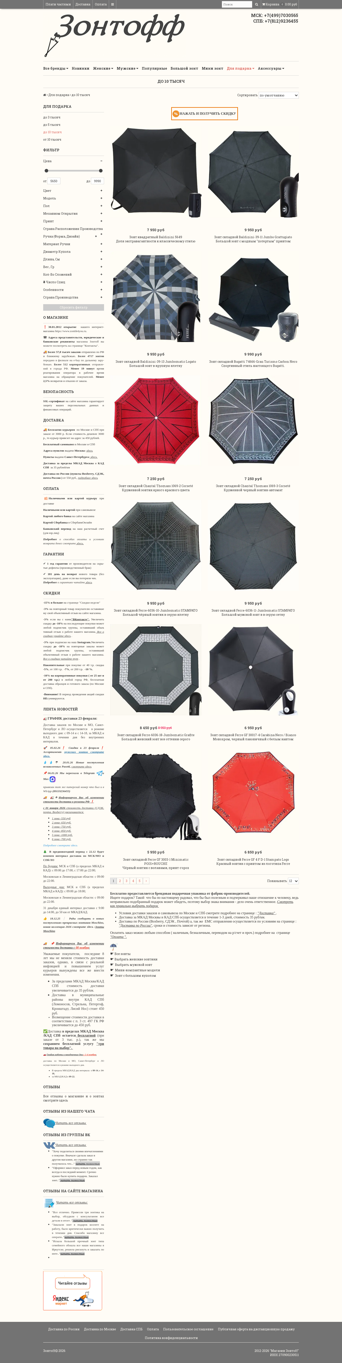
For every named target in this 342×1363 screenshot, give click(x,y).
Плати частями (58, 4)
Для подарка (240, 68)
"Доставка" (266, 913)
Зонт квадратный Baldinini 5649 (155, 237)
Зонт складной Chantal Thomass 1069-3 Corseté (253, 486)
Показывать (277, 881)
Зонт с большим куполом (135, 975)
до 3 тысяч (51, 117)
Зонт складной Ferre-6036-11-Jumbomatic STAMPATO (253, 610)
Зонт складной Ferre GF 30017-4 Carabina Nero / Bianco (253, 735)
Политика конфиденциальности (171, 1338)
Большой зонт (184, 68)
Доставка (82, 4)
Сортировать (247, 95)
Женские (103, 68)
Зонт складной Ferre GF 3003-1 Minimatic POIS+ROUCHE (155, 861)
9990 (97, 181)
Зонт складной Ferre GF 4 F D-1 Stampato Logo (253, 859)
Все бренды (55, 68)
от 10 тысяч (52, 139)
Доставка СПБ (131, 1329)
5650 (53, 181)
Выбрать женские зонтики (136, 959)
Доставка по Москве (99, 1329)
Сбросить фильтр (73, 307)
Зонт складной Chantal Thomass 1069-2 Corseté (156, 486)
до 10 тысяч (52, 132)
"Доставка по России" (135, 925)
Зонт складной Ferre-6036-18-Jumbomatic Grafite (156, 735)
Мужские (127, 68)
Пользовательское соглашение (188, 1329)
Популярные (154, 68)
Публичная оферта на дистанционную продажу (256, 1329)
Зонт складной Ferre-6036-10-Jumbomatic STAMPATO (156, 610)
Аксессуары (271, 68)
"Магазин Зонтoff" (284, 1351)
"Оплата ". (118, 937)
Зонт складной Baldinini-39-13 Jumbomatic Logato (156, 361)
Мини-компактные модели (137, 970)
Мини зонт (212, 68)
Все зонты (123, 954)
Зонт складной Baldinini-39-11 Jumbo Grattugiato (253, 237)
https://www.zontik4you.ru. (70, 331)
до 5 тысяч (51, 125)
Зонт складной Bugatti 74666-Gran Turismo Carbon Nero (253, 361)
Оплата (101, 4)
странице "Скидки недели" (83, 602)
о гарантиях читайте (71, 582)
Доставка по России (64, 1329)
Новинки (80, 68)
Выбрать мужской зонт (133, 965)
